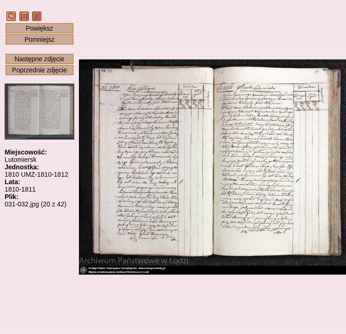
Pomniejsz (40, 39)
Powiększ (39, 28)
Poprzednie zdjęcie (39, 70)
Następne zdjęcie (39, 59)
